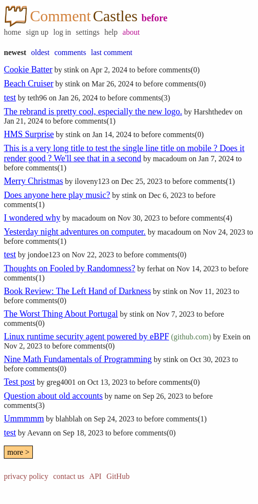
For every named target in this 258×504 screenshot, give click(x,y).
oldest (40, 52)
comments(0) (179, 70)
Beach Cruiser (28, 83)
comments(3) (149, 98)
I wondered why (32, 218)
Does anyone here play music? (57, 195)
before (155, 18)
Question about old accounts (53, 396)
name (122, 396)
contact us (68, 476)
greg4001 (60, 382)
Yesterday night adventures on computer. (75, 232)
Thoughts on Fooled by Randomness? (69, 268)
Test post (19, 382)
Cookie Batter (28, 69)
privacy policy (26, 476)
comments (70, 52)
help (111, 32)
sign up (37, 32)
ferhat (156, 269)
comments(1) (95, 121)
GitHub (117, 476)
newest (15, 52)
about (131, 32)
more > (18, 452)
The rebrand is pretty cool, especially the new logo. (93, 111)
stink (71, 70)
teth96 (37, 98)
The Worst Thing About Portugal (61, 314)
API (95, 476)
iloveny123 (91, 181)
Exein (232, 337)
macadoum (169, 158)
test (10, 97)
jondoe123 (44, 255)
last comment (111, 52)
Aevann (39, 433)
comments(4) (211, 218)
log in (62, 32)
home (12, 32)
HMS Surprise (29, 134)
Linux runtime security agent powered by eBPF (86, 336)
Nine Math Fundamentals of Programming (78, 359)
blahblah (69, 419)
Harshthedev (213, 112)
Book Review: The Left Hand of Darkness (77, 291)
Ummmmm (24, 418)
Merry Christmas (33, 181)
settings (88, 32)
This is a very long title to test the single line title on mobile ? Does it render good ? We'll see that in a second (124, 153)
